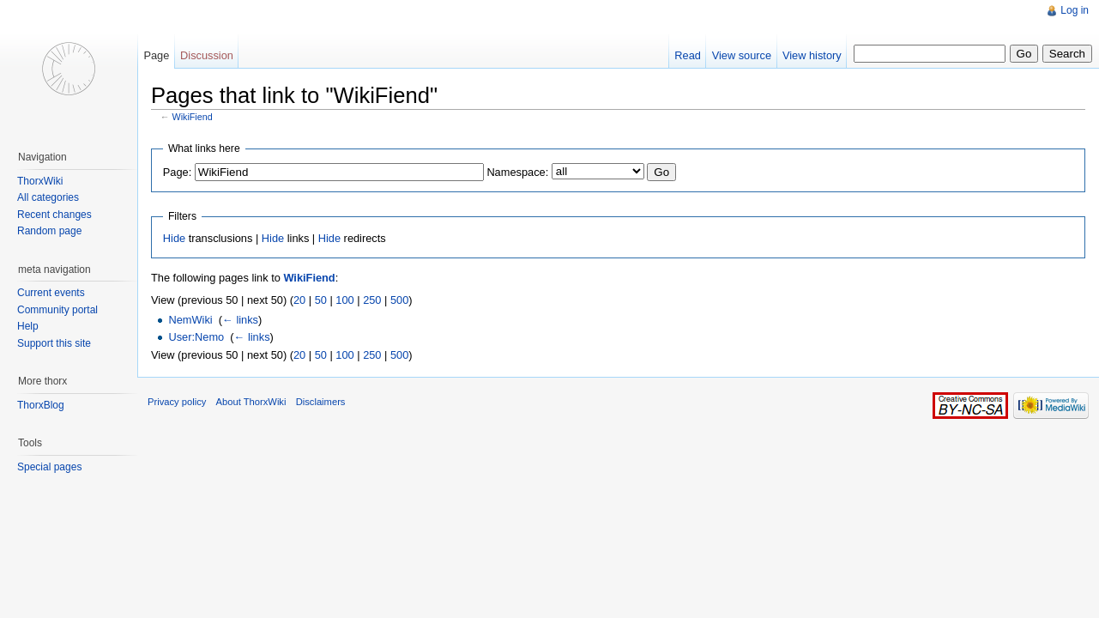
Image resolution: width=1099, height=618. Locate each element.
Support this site (54, 343)
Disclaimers (321, 402)
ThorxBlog (40, 405)
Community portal (57, 310)
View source (741, 55)
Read (687, 55)
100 (344, 300)
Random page (49, 231)
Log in (1074, 10)
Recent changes (54, 215)
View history (812, 55)
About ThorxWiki (251, 402)
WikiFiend (192, 117)
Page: (177, 172)
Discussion (206, 55)
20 (299, 300)
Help (28, 326)
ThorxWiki (40, 181)
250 (372, 300)
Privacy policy (177, 402)
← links (240, 319)
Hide (174, 238)
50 (321, 300)
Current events (51, 293)
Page (156, 55)
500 (399, 300)
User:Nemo (196, 336)
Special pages (49, 467)
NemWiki (190, 319)
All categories (48, 197)
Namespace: (517, 172)
